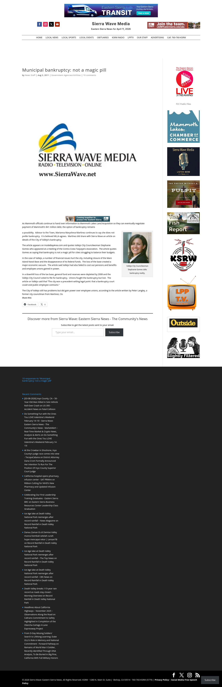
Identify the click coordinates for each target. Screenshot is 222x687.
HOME (39, 37)
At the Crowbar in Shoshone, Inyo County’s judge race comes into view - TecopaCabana (41, 453)
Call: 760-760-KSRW (176, 37)
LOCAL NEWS (52, 37)
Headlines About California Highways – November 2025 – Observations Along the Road (38, 611)
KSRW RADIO (118, 37)
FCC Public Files (183, 104)
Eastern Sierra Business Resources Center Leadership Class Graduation (41, 505)
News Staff (30, 75)
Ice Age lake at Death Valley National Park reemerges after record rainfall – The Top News (39, 554)
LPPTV (131, 37)
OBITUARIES (103, 37)
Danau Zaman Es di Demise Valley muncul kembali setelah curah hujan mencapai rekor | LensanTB (40, 536)
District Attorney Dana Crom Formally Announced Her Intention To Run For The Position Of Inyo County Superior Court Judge (41, 464)
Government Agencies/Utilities (66, 75)
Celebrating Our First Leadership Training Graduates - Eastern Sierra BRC (41, 498)
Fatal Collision (48, 408)
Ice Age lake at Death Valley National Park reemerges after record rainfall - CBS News (39, 573)
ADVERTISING (157, 37)
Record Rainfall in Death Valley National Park (39, 599)
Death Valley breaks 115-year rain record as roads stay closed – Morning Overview (40, 592)
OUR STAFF (142, 37)
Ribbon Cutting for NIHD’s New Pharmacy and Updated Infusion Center (40, 486)
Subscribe (114, 332)
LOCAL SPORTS (69, 37)
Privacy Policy (162, 679)
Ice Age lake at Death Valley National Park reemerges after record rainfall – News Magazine (39, 517)
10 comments (89, 75)
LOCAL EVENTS (86, 37)
